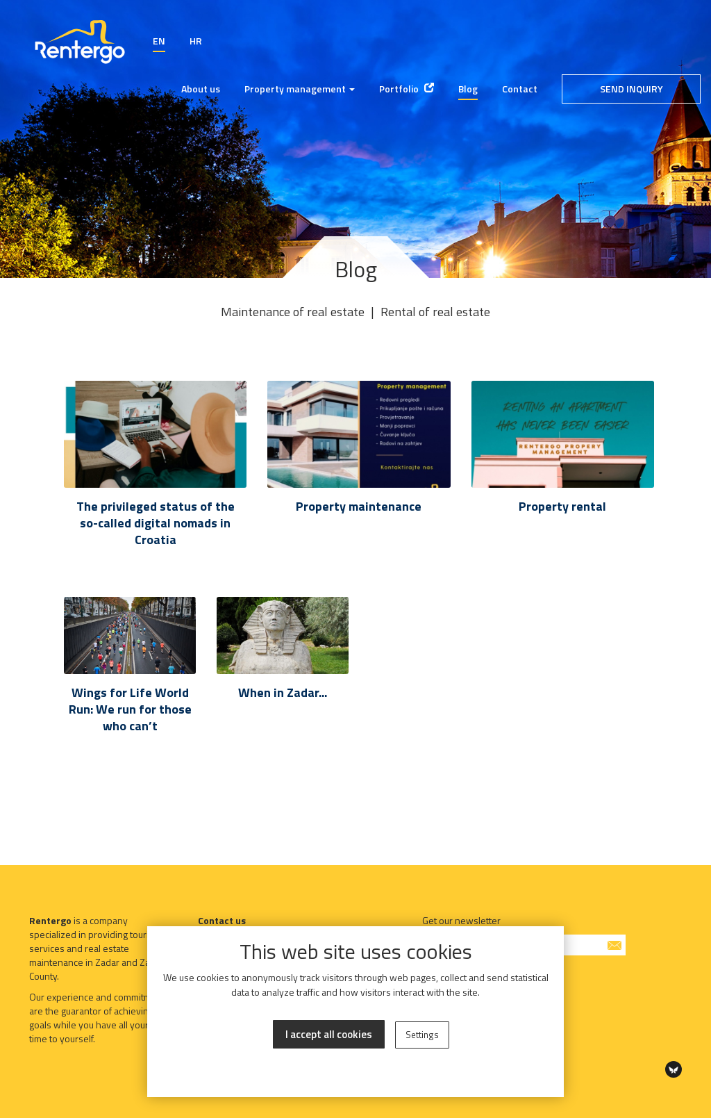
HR (196, 40)
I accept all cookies (328, 1034)
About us (200, 88)
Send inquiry (631, 88)
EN (159, 40)
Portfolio (406, 88)
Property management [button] (299, 88)
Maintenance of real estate (293, 311)
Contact (519, 88)
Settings (422, 1035)
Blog (468, 88)
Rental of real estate (435, 311)
